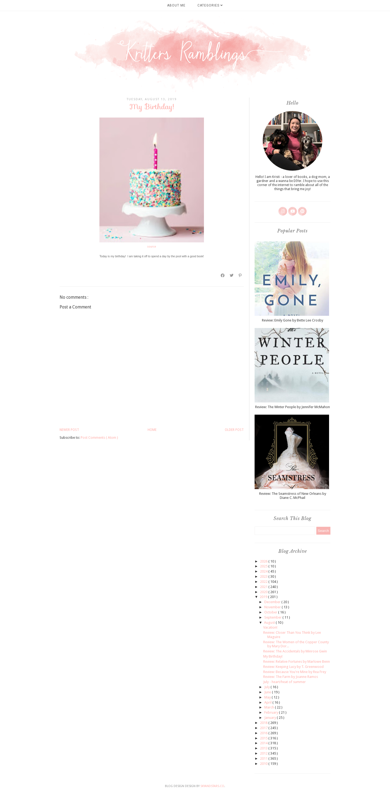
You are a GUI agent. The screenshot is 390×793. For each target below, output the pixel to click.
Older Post (234, 430)
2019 (264, 597)
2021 (264, 587)
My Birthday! (272, 656)
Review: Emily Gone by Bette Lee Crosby (292, 320)
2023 (264, 576)
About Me (176, 5)
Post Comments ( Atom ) (99, 437)
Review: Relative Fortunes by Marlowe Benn (296, 661)
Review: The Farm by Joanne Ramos (290, 677)
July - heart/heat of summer (284, 682)
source (151, 246)
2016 (264, 733)
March (269, 707)
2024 (264, 571)
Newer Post (69, 430)
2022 (264, 582)
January (270, 718)
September (273, 617)
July (267, 687)
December (272, 602)
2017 (264, 728)
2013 (264, 748)
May (268, 697)
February (271, 712)
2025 (264, 566)
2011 (264, 758)
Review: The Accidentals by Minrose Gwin (295, 651)
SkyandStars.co (212, 786)
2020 (264, 592)
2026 (264, 561)
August (270, 622)
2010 (264, 764)
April (268, 702)
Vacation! (270, 627)
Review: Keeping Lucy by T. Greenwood (293, 667)
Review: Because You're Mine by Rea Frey (294, 672)
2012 (264, 753)
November (273, 607)
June (268, 692)
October (271, 612)
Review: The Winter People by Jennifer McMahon (292, 407)
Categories (210, 5)
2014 (264, 743)
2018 (264, 723)
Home (152, 430)
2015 (264, 738)
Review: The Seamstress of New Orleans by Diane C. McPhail (292, 496)
